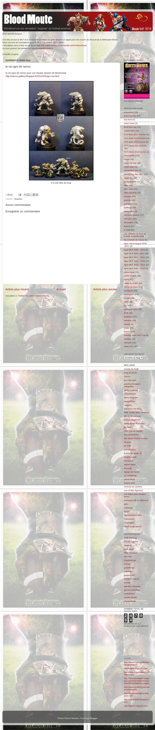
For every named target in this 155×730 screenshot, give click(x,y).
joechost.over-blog (132, 409)
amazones (129, 112)
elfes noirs (129, 189)
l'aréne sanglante (132, 420)
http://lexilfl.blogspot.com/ (136, 668)
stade (126, 328)
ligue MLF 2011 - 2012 (134, 257)
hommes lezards (131, 215)
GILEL (127, 511)
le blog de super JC (133, 453)
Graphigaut (129, 523)
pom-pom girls (130, 309)
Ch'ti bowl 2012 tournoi (134, 138)
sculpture (128, 317)
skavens (18, 199)
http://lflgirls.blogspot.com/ (136, 706)
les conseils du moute (134, 240)
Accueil (61, 289)
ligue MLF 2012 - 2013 (134, 261)
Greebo (127, 545)
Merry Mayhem (131, 397)
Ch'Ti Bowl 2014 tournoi (135, 146)
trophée (127, 339)
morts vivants (130, 276)
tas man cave (130, 380)
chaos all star (130, 163)
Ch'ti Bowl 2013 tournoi (134, 142)
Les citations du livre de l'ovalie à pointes (135, 235)
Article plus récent (17, 289)
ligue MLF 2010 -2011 (134, 253)
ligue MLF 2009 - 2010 (134, 250)
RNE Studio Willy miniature (136, 412)
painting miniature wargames (132, 385)
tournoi (127, 331)
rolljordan (128, 571)
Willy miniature (131, 553)
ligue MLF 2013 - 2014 (134, 265)
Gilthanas (128, 508)
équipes (127, 196)
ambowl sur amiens (133, 487)
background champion (134, 423)
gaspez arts (129, 575)
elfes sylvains (130, 193)
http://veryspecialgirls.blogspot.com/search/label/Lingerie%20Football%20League (136, 681)
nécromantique (131, 287)
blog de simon (130, 373)
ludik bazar (129, 549)
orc (125, 305)
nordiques (128, 290)
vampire (127, 342)
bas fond (128, 119)
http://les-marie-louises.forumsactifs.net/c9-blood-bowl (62, 45)
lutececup (128, 461)
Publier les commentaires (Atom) (33, 296)
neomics (128, 556)
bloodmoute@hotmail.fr (42, 48)
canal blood (129, 479)
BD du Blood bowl (132, 416)
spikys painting (131, 390)
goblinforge (129, 568)
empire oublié (130, 457)
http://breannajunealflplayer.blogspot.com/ (136, 663)
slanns (127, 324)
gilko (126, 504)
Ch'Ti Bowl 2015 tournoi (135, 152)
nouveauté (129, 294)
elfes (126, 185)
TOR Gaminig (130, 538)
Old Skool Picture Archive (136, 438)
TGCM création (131, 541)
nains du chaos (131, 283)
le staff (127, 230)
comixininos (129, 593)
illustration (128, 222)
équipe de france (132, 472)
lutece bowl (129, 272)
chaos (127, 159)
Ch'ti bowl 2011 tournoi (134, 134)
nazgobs (128, 405)
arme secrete (130, 116)
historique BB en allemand (136, 500)
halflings (128, 207)
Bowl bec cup (130, 127)
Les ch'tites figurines (133, 490)
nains (126, 279)
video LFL (128, 346)
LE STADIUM (130, 476)
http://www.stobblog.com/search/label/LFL (136, 688)
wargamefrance (131, 435)
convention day (131, 170)
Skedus (127, 442)
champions (129, 155)
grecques (128, 204)
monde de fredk (131, 369)
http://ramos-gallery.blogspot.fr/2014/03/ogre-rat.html (32, 76)
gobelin (127, 200)
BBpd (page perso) (133, 526)
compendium (130, 449)
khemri (127, 226)
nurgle (127, 298)
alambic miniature (132, 586)
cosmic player (130, 597)
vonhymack (129, 519)
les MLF (127, 427)
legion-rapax (129, 464)
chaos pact (129, 167)
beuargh (128, 468)
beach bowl (129, 123)
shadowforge (130, 560)
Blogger (93, 718)
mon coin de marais (133, 431)
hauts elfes (129, 211)
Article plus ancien (105, 289)
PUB (126, 313)
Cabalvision (129, 131)
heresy (127, 582)
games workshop (132, 590)
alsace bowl (129, 483)
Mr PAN (127, 446)
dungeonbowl (130, 182)
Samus (127, 376)
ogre (126, 302)
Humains (128, 219)
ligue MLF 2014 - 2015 (134, 268)
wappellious (129, 401)
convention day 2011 (133, 174)
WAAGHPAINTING (133, 515)
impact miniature (131, 579)
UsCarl (127, 564)
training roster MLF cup (135, 335)
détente (127, 178)
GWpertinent (130, 394)
